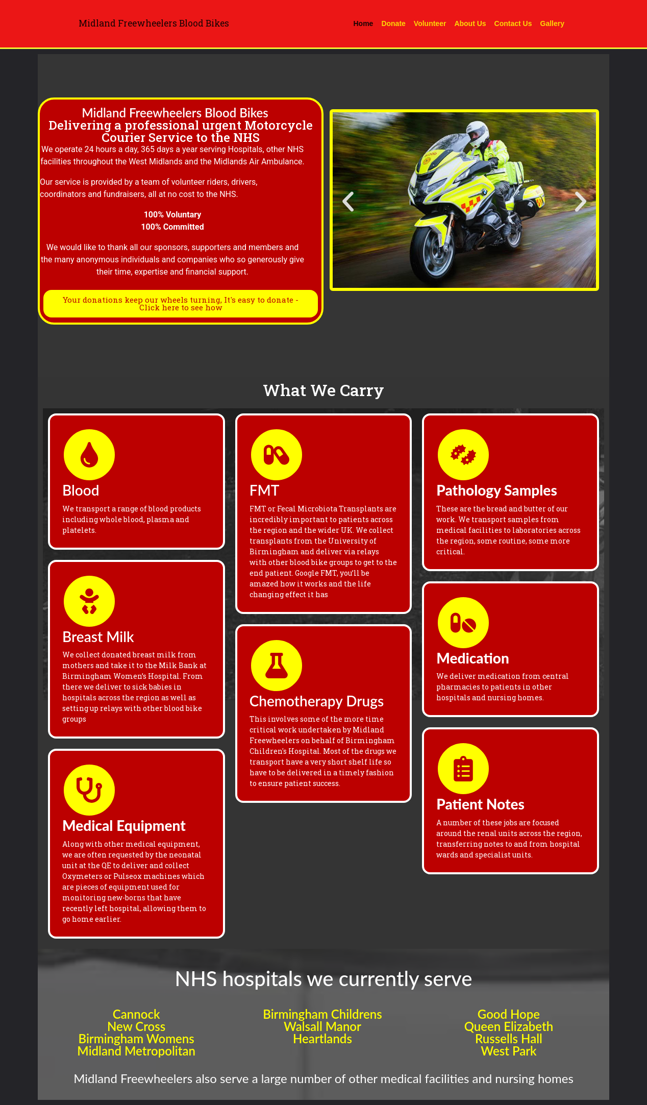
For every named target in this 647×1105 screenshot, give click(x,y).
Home (364, 23)
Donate (393, 23)
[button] (348, 201)
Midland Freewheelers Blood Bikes (154, 23)
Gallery (552, 23)
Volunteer (430, 23)
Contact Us (513, 23)
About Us (470, 23)
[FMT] (277, 455)
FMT (265, 490)
